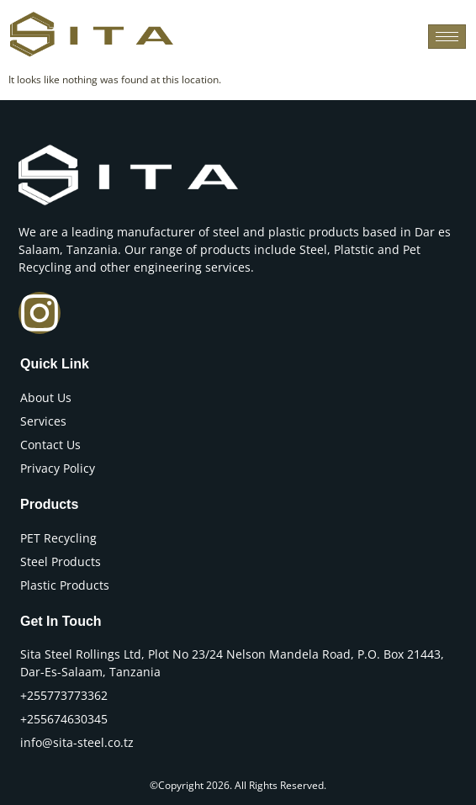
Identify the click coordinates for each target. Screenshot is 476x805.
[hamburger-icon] (447, 36)
